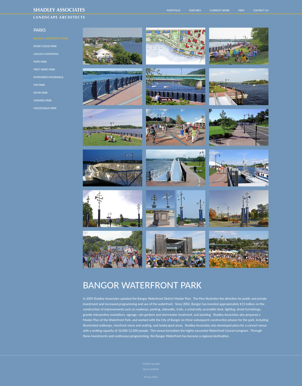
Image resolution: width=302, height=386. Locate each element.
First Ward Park (44, 69)
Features (195, 10)
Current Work (219, 10)
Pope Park (40, 61)
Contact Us (260, 10)
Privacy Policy (151, 377)
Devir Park (41, 92)
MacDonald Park (45, 108)
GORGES (154, 369)
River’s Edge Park (45, 46)
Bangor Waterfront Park (51, 38)
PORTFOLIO (173, 10)
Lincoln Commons (46, 54)
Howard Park (43, 100)
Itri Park (39, 85)
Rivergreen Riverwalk (48, 77)
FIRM (241, 10)
